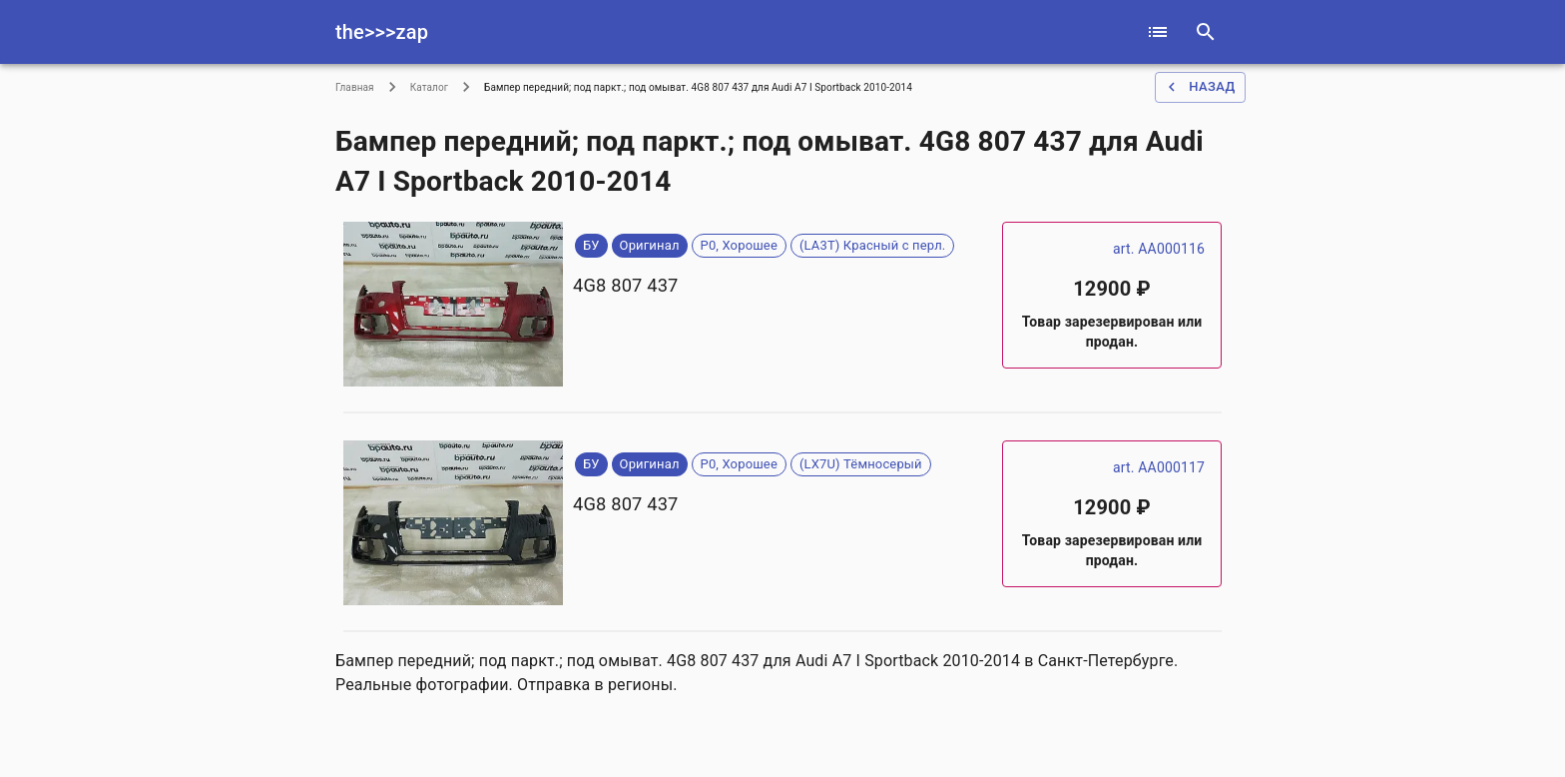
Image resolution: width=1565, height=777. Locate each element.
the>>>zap (381, 32)
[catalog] (1158, 32)
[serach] (1206, 32)
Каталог (429, 87)
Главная (354, 87)
